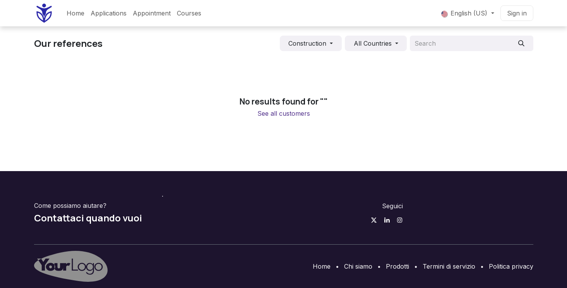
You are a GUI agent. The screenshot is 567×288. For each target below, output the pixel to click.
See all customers (283, 113)
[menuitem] (75, 13)
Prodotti (397, 266)
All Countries (373, 43)
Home (322, 266)
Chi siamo (358, 266)
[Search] (521, 43)
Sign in (517, 13)
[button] (311, 43)
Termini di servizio (449, 266)
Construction (307, 43)
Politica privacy (511, 266)
